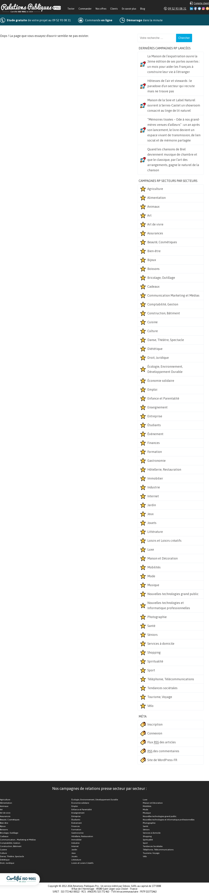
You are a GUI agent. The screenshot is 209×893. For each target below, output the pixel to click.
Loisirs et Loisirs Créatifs (82, 863)
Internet (153, 496)
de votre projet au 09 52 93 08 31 (39, 20)
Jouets (151, 523)
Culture (152, 331)
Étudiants (154, 425)
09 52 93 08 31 (177, 8)
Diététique (154, 349)
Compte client (201, 3)
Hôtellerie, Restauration (164, 469)
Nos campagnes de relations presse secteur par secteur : (99, 788)
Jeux (150, 514)
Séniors (152, 635)
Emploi (152, 389)
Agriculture (155, 189)
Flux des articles (161, 742)
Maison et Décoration (162, 558)
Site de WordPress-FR (162, 760)
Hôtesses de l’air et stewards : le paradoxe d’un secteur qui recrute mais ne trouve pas (171, 86)
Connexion (154, 733)
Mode (151, 576)
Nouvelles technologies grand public (173, 594)
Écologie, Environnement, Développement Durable (165, 369)
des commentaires (163, 751)
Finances (153, 443)
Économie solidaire (160, 380)
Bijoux (151, 260)
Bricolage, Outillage (161, 277)
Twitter (199, 8)
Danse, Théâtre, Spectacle (165, 340)
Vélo (150, 706)
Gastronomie (156, 460)
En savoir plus (129, 8)
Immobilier (155, 478)
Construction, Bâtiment (163, 313)
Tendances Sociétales (152, 846)
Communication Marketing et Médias (173, 295)
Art (149, 215)
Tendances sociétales (162, 688)
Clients (114, 8)
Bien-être (154, 251)
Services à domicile (160, 643)
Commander (85, 8)
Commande (98, 20)
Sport (151, 670)
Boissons (153, 269)
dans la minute (144, 20)
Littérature (155, 532)
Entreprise (154, 416)
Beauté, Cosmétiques (162, 242)
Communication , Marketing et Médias (18, 839)
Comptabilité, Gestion (162, 304)
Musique (153, 585)
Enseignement (157, 407)
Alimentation (156, 198)
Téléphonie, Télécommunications (170, 679)
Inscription (154, 724)
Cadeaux (153, 286)
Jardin (151, 505)
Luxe (150, 549)
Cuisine (152, 322)
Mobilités (154, 567)
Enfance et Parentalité (163, 398)
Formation (154, 452)
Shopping (154, 652)
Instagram (203, 8)
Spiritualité (155, 661)
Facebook (195, 8)
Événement (155, 434)
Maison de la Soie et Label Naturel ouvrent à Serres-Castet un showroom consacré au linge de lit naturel (173, 105)
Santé (151, 626)
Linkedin (191, 8)
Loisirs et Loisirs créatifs (164, 540)
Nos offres (100, 8)
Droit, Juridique (158, 357)
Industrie (153, 487)
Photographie (157, 617)
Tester (71, 8)
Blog (142, 8)
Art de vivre (155, 224)
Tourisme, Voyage (159, 697)
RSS (207, 8)
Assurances (155, 233)
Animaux (153, 206)
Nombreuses (23, 29)
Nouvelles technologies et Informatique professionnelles (168, 605)
